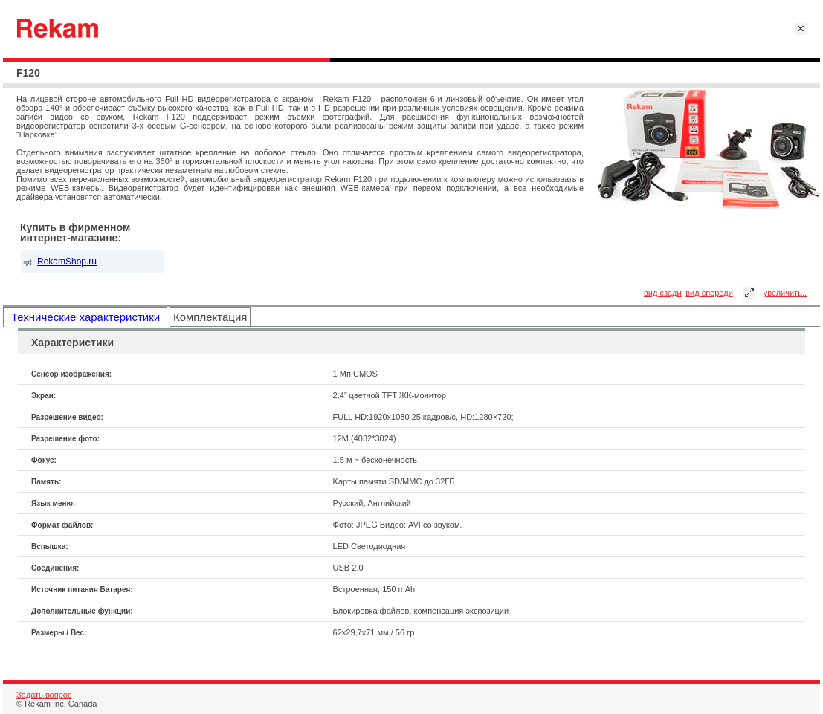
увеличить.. (785, 292)
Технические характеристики (85, 317)
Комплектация (210, 317)
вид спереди (709, 292)
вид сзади (663, 292)
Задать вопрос (43, 694)
